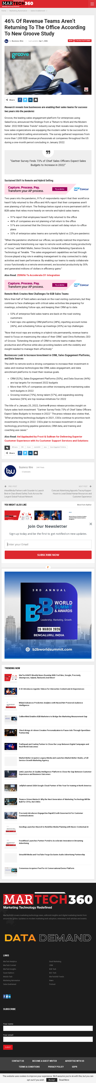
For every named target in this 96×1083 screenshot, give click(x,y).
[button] (47, 526)
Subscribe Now (48, 555)
